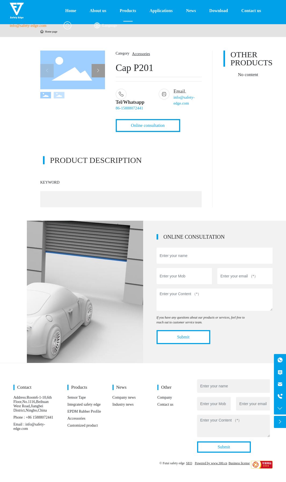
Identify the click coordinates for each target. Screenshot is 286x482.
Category (122, 53)
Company (164, 397)
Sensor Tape (76, 397)
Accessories (141, 54)
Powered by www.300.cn (211, 463)
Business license (239, 463)
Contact (24, 387)
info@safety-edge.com (28, 25)
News (121, 387)
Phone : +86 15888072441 (33, 417)
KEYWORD (50, 182)
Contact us (165, 404)
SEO (189, 463)
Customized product (82, 425)
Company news (124, 397)
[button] (98, 70)
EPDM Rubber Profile (84, 411)
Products (79, 387)
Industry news (123, 404)
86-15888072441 (129, 108)
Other (166, 387)
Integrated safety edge (84, 404)
